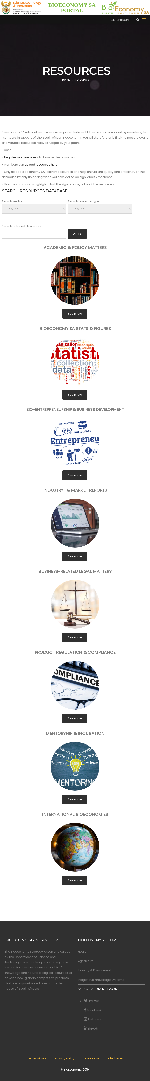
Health (83, 952)
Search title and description (22, 226)
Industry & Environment (94, 970)
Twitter (91, 1001)
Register (114, 20)
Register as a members (21, 157)
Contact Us (91, 1058)
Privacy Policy (64, 1058)
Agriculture (86, 961)
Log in (125, 20)
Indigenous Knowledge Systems (101, 980)
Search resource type (83, 201)
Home (66, 80)
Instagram (93, 1019)
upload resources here (41, 164)
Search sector (12, 201)
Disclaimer (115, 1058)
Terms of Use (36, 1058)
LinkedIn (91, 1028)
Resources (82, 80)
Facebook (92, 1010)
